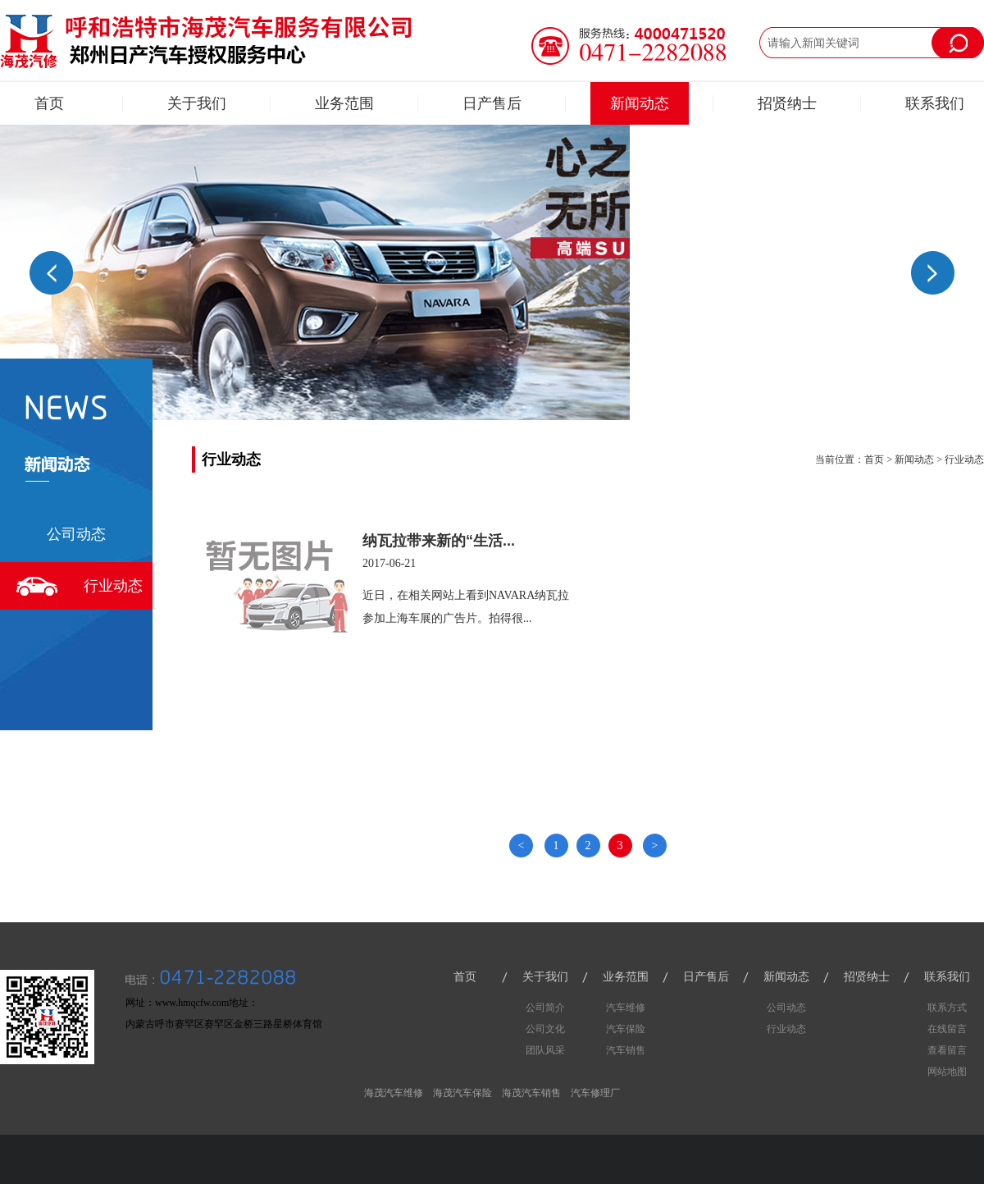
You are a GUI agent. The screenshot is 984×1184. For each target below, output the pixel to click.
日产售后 (492, 103)
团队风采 (545, 1050)
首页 (49, 103)
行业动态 (113, 586)
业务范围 (344, 103)
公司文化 (545, 1029)
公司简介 (545, 1007)
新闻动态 (639, 103)
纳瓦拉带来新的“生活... (438, 541)
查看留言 (947, 1050)
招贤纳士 (787, 103)
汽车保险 (625, 1029)
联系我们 (934, 103)
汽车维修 (625, 1007)
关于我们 (196, 103)
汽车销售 (625, 1050)
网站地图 (947, 1071)
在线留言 (947, 1029)
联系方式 (947, 1007)
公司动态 (76, 534)
